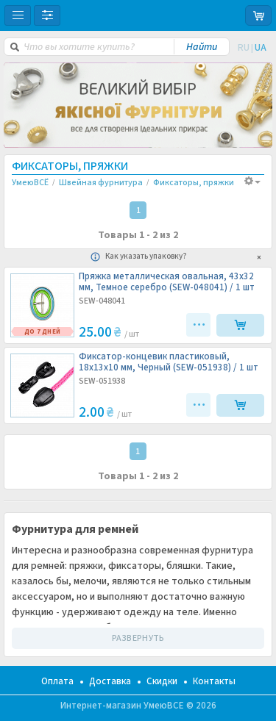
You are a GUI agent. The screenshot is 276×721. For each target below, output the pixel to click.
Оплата (57, 681)
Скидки (161, 681)
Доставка (110, 681)
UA (260, 47)
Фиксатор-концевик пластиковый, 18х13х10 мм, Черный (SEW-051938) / (168, 362)
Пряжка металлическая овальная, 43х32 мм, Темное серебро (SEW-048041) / (167, 282)
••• (200, 325)
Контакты (214, 681)
